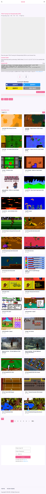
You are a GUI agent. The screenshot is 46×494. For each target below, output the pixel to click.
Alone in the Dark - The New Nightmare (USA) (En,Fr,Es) (11, 352)
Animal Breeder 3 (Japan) (7, 331)
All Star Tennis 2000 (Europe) (8, 392)
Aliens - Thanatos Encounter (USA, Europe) (33, 392)
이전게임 (6, 99)
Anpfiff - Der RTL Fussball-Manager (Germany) (32, 271)
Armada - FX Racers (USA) (7, 170)
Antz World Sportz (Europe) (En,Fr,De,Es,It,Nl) (11, 230)
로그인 (23, 457)
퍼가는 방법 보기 (39, 71)
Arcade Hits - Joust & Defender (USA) (9, 211)
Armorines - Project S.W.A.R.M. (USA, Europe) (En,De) (34, 150)
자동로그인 (19, 454)
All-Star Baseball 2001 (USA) (8, 372)
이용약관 (3, 488)
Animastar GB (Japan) (6, 311)
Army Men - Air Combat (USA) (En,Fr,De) (10, 149)
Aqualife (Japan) (28, 211)
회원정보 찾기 (25, 461)
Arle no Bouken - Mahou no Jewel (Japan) (33, 170)
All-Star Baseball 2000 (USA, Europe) (32, 372)
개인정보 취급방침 (11, 488)
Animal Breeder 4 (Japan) (30, 311)
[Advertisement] (23, 8)
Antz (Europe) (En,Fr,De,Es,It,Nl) (8, 270)
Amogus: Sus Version (29, 331)
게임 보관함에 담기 (40, 92)
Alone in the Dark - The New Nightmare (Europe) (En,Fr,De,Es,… (33, 352)
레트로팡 (23, 2)
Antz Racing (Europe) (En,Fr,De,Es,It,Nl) (10, 250)
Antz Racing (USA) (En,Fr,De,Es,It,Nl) (32, 230)
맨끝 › (33, 421)
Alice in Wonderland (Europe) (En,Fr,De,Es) (33, 411)
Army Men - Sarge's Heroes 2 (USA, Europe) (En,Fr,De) (34, 129)
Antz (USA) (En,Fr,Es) (29, 250)
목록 (2, 99)
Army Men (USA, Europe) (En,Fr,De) (9, 128)
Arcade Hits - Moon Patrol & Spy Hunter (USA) (34, 190)
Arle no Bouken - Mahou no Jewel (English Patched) (10, 191)
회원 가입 (25, 459)
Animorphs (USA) (5, 291)
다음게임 (10, 99)
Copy (44, 63)
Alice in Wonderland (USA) (7, 411)
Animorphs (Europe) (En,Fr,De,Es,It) (32, 291)
